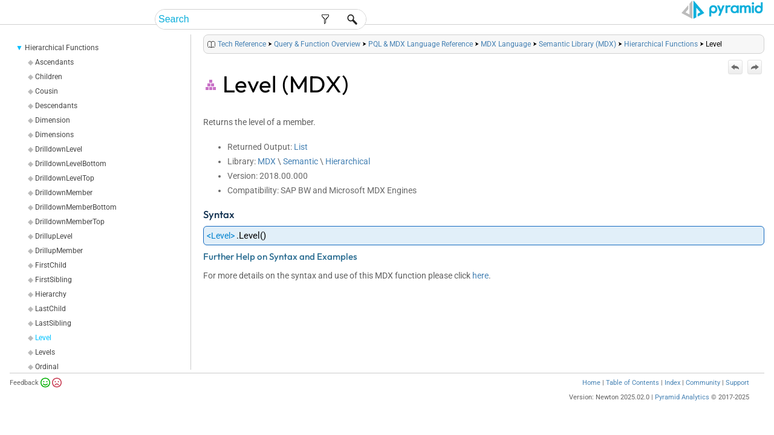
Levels (45, 367)
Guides (555, 19)
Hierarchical (347, 176)
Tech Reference (622, 19)
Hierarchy (51, 309)
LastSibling (53, 338)
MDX (267, 176)
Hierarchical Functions (62, 63)
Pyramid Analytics (682, 412)
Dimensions (54, 150)
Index (672, 398)
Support (737, 398)
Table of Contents (632, 398)
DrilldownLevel (58, 164)
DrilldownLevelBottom (70, 179)
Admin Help (500, 19)
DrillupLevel (54, 251)
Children (48, 92)
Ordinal (47, 382)
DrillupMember (59, 266)
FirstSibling (53, 295)
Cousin (46, 106)
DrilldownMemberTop (70, 237)
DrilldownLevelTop (64, 193)
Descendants (56, 121)
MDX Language (506, 59)
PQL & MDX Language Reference (420, 59)
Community (703, 398)
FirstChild (51, 280)
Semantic (300, 176)
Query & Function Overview (317, 59)
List (301, 162)
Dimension (52, 135)
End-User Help (426, 19)
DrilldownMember (64, 208)
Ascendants (54, 77)
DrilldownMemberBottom (76, 222)
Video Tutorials (710, 19)
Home (591, 398)
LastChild (50, 324)
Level (43, 353)
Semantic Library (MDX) (577, 59)
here (480, 290)
